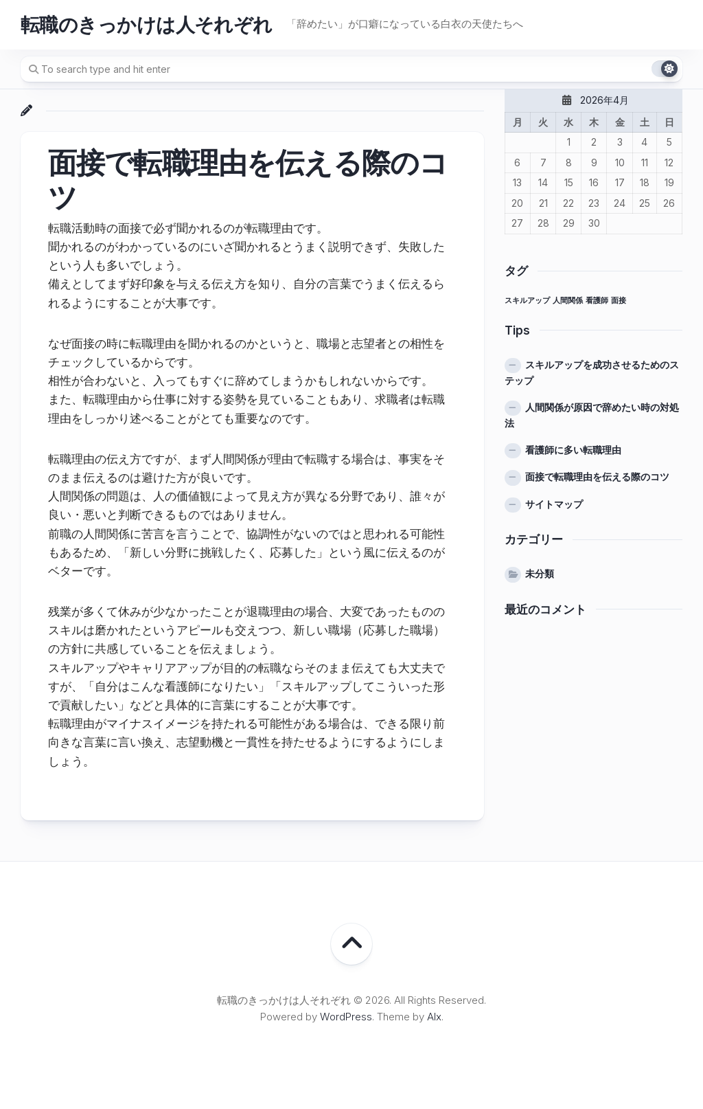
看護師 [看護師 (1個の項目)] (597, 300)
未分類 (539, 573)
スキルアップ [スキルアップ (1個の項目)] (527, 300)
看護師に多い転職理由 (573, 450)
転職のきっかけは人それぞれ (147, 24)
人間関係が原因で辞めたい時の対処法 (592, 415)
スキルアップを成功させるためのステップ (592, 373)
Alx (434, 1016)
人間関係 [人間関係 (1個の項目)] (568, 300)
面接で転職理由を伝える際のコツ (597, 476)
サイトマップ (554, 504)
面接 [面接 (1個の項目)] (618, 300)
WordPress (346, 1016)
